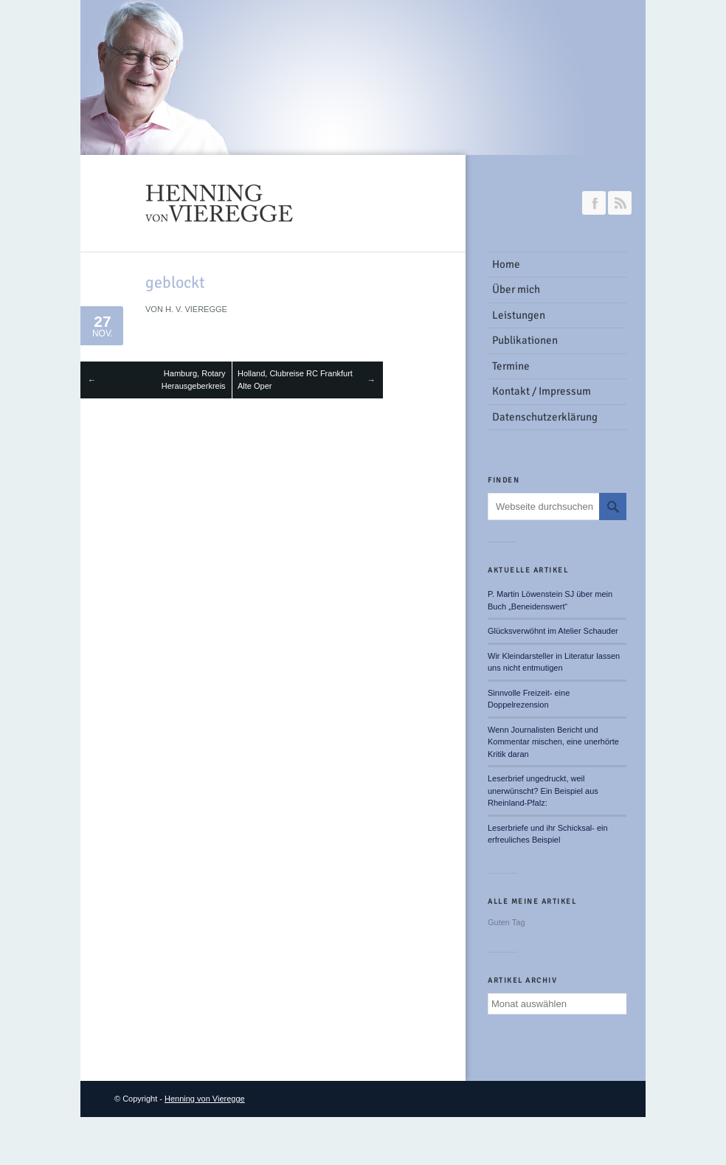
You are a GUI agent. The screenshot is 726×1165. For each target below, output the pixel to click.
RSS (620, 203)
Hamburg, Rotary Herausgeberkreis (194, 379)
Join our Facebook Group (594, 203)
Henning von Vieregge (205, 1098)
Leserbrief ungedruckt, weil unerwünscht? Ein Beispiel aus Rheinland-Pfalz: (543, 790)
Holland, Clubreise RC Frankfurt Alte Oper (295, 379)
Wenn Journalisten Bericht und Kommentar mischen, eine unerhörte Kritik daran (553, 741)
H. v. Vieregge (196, 309)
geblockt (175, 282)
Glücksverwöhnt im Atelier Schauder (553, 630)
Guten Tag (506, 922)
